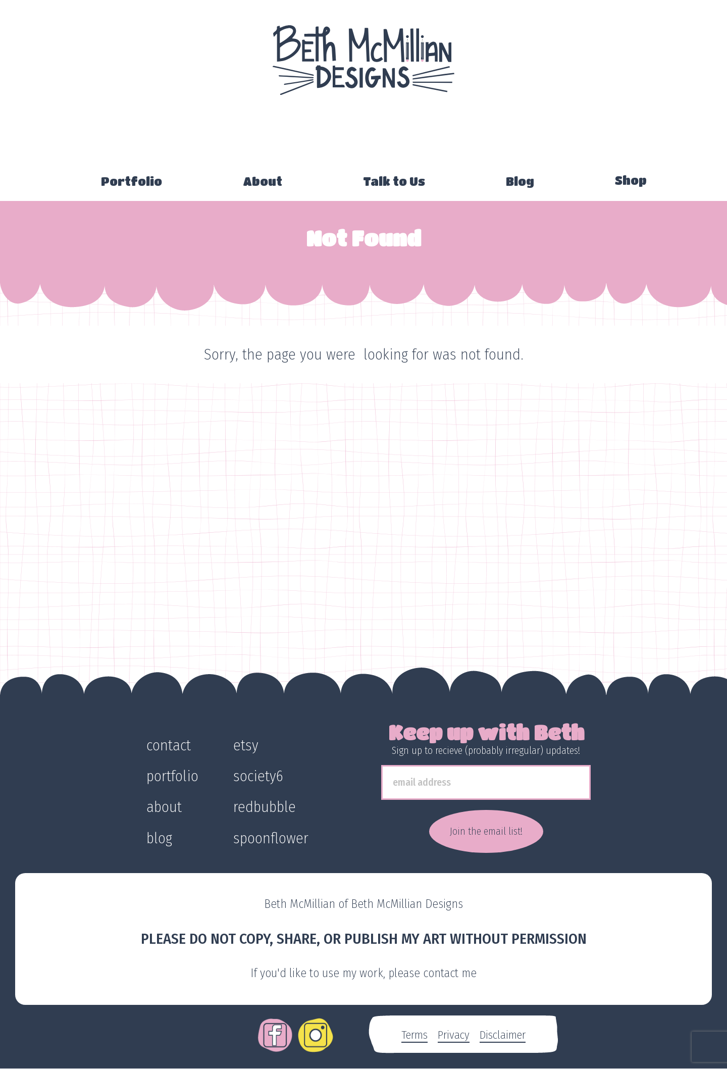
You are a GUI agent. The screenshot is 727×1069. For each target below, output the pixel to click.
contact (168, 745)
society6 (258, 776)
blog (159, 838)
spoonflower (270, 838)
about (164, 807)
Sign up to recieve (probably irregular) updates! (486, 750)
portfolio (172, 776)
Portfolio (131, 181)
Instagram (315, 1028)
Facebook (275, 1028)
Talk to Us (394, 181)
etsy (245, 745)
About (262, 181)
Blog (520, 181)
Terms (414, 1035)
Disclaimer (503, 1035)
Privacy (454, 1035)
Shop (631, 180)
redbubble (264, 807)
